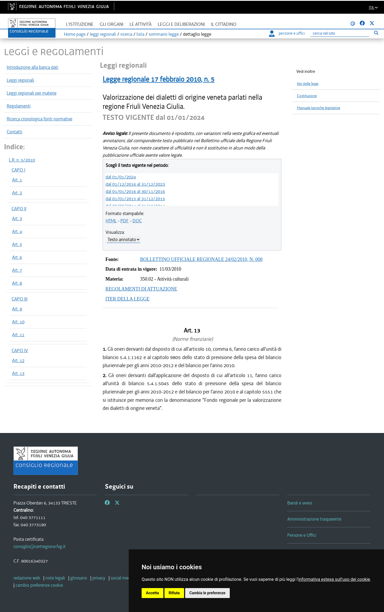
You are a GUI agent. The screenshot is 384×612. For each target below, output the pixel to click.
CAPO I (18, 170)
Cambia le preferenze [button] (207, 593)
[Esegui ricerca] (376, 32)
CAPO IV (20, 350)
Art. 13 (18, 373)
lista (140, 34)
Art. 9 (17, 309)
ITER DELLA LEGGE (127, 299)
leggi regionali (103, 34)
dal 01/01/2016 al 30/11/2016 (135, 191)
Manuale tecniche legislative (318, 107)
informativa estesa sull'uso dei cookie (334, 579)
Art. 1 (17, 180)
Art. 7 (17, 270)
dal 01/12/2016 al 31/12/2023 (135, 184)
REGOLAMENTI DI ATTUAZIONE (141, 289)
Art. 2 (17, 193)
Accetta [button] (152, 593)
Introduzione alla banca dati (32, 67)
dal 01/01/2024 (121, 177)
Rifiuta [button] (174, 593)
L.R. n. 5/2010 (22, 160)
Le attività (141, 24)
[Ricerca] (339, 33)
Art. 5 (17, 244)
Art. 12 (18, 360)
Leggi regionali (20, 80)
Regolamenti (19, 106)
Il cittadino (223, 24)
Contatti (14, 132)
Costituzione (307, 95)
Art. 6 (17, 257)
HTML (111, 221)
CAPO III (19, 299)
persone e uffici (287, 33)
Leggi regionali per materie (31, 93)
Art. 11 (18, 335)
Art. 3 (17, 218)
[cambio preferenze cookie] (39, 585)
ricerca (126, 34)
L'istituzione (80, 24)
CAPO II (19, 209)
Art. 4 (17, 231)
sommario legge (164, 34)
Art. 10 (18, 322)
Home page (74, 34)
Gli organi (111, 24)
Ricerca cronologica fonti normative (39, 119)
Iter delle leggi (307, 83)
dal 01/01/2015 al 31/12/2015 (135, 199)
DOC (137, 221)
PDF (124, 221)
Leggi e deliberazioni (181, 24)
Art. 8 (17, 283)
